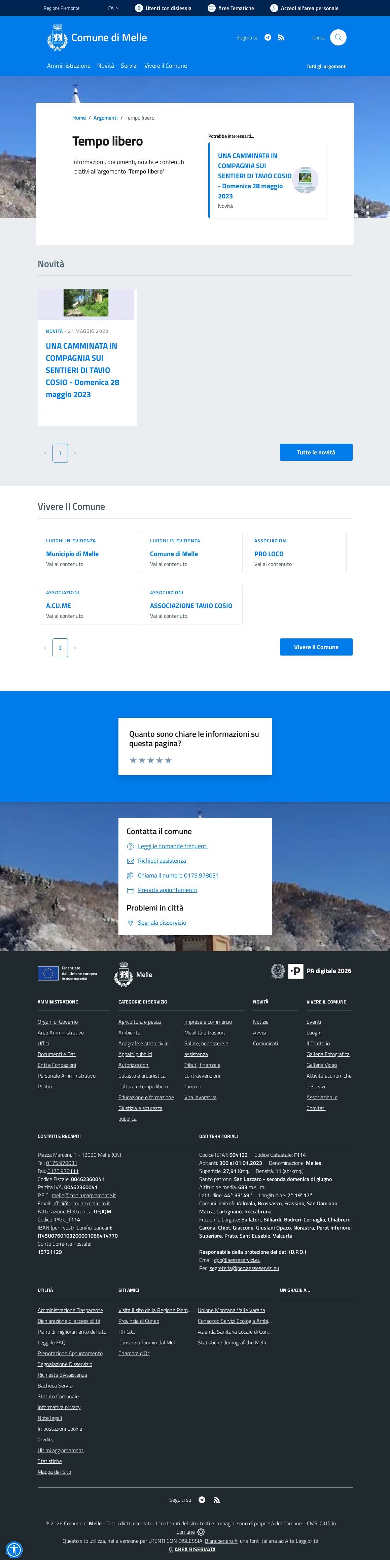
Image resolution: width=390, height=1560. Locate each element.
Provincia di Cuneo (138, 1321)
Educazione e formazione (146, 1097)
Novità (55, 331)
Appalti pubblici (135, 1054)
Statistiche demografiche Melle (233, 1342)
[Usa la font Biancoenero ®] (163, 8)
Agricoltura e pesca (139, 1022)
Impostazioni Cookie (60, 1429)
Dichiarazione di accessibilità (69, 1321)
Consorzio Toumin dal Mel (146, 1342)
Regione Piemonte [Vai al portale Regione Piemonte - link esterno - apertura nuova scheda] (61, 7)
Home (79, 118)
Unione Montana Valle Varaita (231, 1310)
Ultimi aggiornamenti (61, 1450)
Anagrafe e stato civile (143, 1043)
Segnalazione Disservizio (65, 1364)
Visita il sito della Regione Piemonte (158, 1310)
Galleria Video (322, 1065)
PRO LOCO (269, 553)
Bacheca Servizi (55, 1385)
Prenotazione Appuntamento (70, 1353)
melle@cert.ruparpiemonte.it (84, 1195)
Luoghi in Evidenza (71, 540)
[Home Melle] (99, 37)
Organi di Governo (58, 1022)
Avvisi (259, 1032)
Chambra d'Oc (134, 1353)
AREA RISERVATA (191, 1549)
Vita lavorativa (200, 1097)
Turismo (192, 1086)
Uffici (43, 1043)
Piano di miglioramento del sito (72, 1332)
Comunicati (265, 1043)
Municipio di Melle (72, 553)
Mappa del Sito (54, 1472)
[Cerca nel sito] (338, 37)
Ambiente (129, 1032)
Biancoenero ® (221, 1541)
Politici (45, 1086)
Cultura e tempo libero (143, 1086)
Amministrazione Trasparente (70, 1310)
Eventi (314, 1022)
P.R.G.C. (126, 1332)
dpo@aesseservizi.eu (237, 1260)
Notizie (261, 1022)
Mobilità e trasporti (205, 1032)
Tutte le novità (316, 452)
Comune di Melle (174, 553)
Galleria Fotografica (328, 1054)
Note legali (50, 1418)
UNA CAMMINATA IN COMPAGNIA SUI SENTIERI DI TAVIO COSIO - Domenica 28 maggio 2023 (255, 175)
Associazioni (271, 540)
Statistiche (50, 1461)
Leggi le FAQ (52, 1342)
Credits (45, 1439)
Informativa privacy (59, 1407)
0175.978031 (61, 1163)
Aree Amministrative (61, 1032)
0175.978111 (63, 1171)
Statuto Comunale (58, 1396)
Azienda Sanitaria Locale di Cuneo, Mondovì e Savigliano (260, 1332)
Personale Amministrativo (67, 1076)
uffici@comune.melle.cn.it (81, 1203)
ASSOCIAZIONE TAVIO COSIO (191, 605)
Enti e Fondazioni (57, 1065)
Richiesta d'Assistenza (62, 1375)
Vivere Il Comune (316, 646)
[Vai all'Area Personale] (304, 8)
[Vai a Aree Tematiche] (231, 8)
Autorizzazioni (133, 1065)
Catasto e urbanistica (142, 1076)
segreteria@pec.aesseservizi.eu (244, 1268)
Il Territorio (318, 1043)
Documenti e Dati (57, 1054)
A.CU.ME (58, 605)
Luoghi (314, 1032)
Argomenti (106, 118)
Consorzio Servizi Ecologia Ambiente (238, 1321)
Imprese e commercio (208, 1022)
